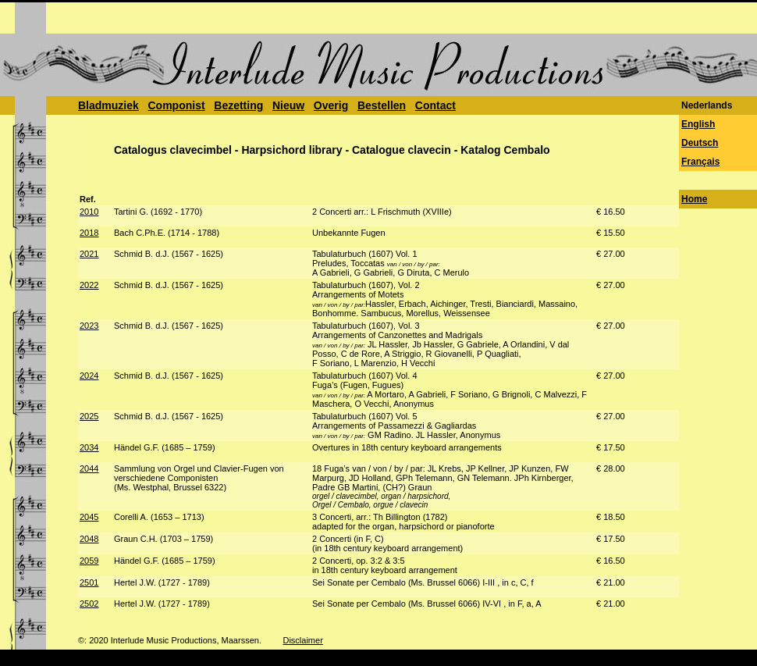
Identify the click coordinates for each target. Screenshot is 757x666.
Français (700, 161)
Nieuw (288, 105)
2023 (89, 325)
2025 (89, 416)
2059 (89, 560)
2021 (89, 253)
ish (708, 124)
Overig (331, 105)
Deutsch (699, 142)
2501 (89, 582)
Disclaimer (302, 640)
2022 (89, 285)
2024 (89, 375)
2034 (89, 447)
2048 (89, 538)
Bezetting (238, 105)
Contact (435, 105)
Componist (175, 105)
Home (694, 199)
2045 (89, 517)
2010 (89, 211)
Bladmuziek (108, 105)
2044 (89, 468)
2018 (89, 232)
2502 (89, 603)
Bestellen (381, 105)
